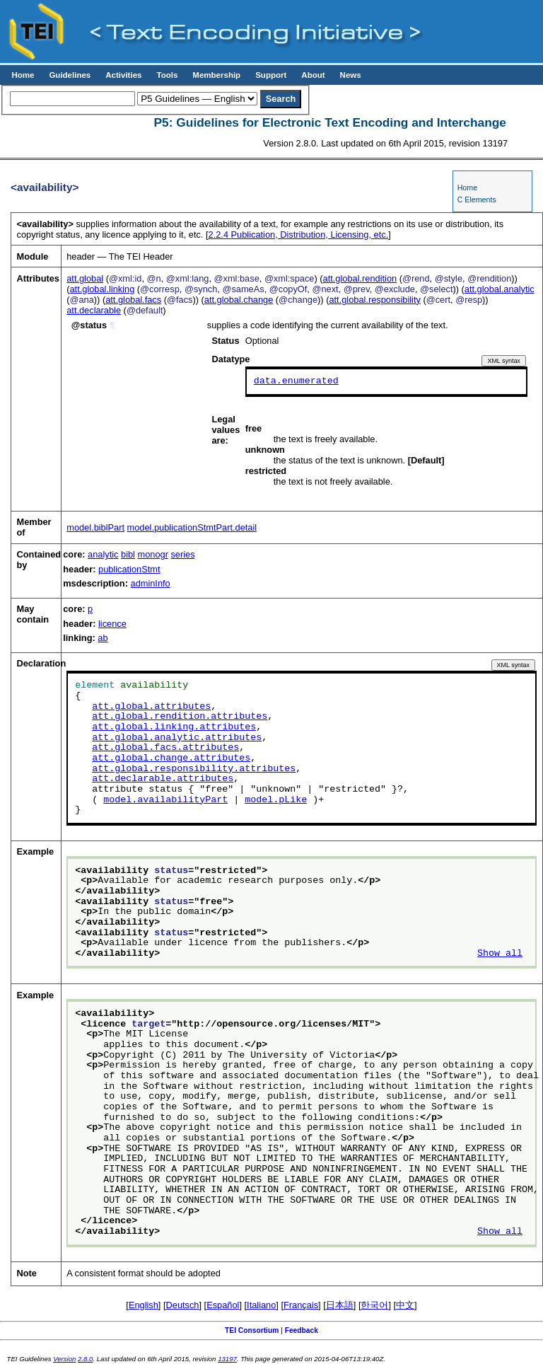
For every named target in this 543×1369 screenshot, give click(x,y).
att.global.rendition (360, 278)
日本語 (340, 1305)
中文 (405, 1305)
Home (22, 75)
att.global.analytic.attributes (177, 737)
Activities (123, 75)
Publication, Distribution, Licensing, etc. (299, 234)
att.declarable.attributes (162, 779)
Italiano (261, 1305)
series (182, 554)
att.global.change (238, 299)
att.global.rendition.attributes (179, 716)
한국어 (374, 1305)
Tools (166, 75)
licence (112, 623)
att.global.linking (101, 289)
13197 (227, 1359)
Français (301, 1305)
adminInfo (150, 583)
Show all (499, 953)
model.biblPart (95, 527)
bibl (128, 554)
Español (222, 1305)
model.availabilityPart (165, 799)
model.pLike (276, 799)
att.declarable (93, 310)
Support (270, 75)
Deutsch (182, 1305)
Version (64, 1359)
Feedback (301, 1330)
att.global (84, 278)
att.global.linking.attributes (174, 727)
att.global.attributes (151, 706)
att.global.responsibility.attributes (194, 768)
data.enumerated (296, 381)
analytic (103, 554)
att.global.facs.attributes (165, 747)
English (143, 1305)
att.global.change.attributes (171, 758)
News (350, 75)
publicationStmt (129, 569)
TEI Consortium (252, 1330)
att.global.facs (133, 299)
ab (102, 637)
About (313, 75)
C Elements (476, 199)
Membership (216, 75)
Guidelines (69, 75)
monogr (153, 554)
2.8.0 (85, 1359)
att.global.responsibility (374, 299)
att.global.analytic (500, 289)
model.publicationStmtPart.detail (192, 527)
